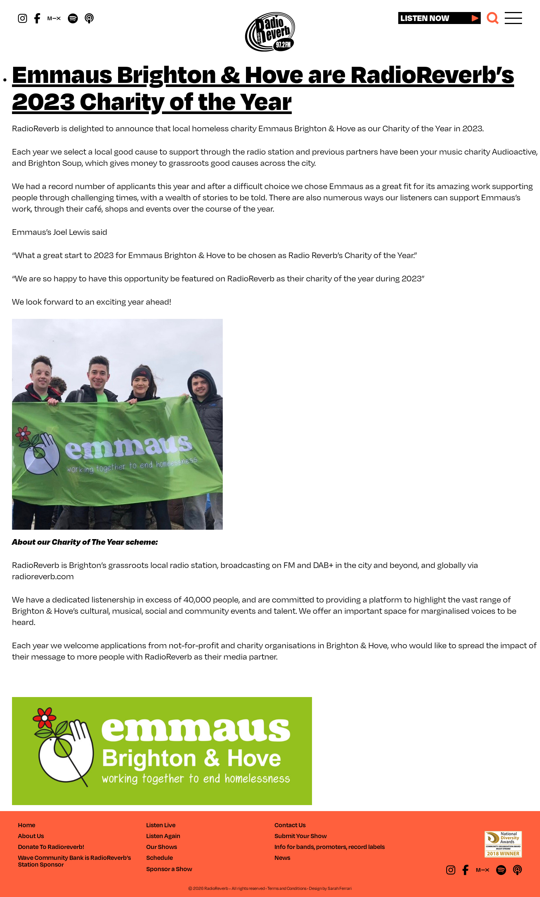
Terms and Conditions (286, 888)
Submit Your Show (300, 836)
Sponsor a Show (169, 869)
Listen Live (161, 825)
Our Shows (161, 846)
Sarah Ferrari (340, 888)
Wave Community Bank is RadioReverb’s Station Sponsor (74, 860)
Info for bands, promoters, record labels (329, 846)
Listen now (424, 17)
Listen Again (163, 836)
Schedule (159, 857)
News (282, 857)
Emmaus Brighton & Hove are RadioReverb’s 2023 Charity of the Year (263, 86)
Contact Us (290, 825)
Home (26, 825)
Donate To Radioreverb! (51, 846)
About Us (31, 836)
